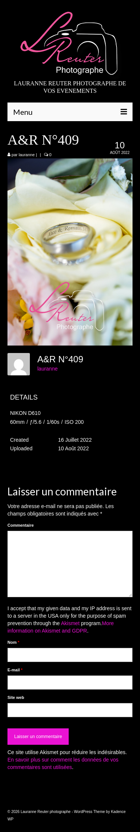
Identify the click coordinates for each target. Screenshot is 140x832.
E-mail (14, 670)
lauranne (27, 154)
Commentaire (20, 525)
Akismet (70, 623)
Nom (13, 642)
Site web (15, 697)
